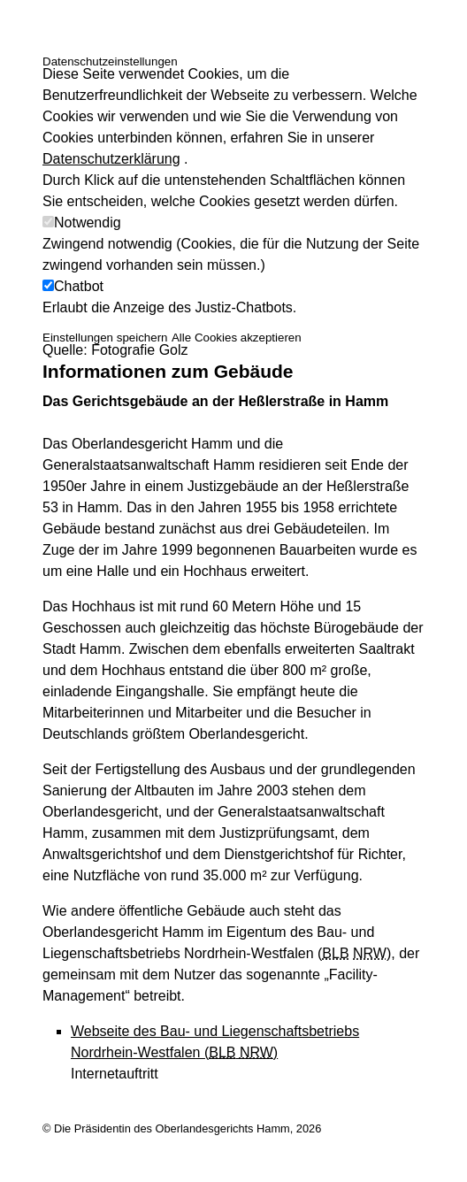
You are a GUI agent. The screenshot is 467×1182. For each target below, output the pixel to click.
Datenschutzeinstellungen (110, 61)
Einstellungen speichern (105, 337)
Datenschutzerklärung (111, 158)
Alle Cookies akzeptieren (237, 337)
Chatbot (78, 286)
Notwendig (87, 222)
